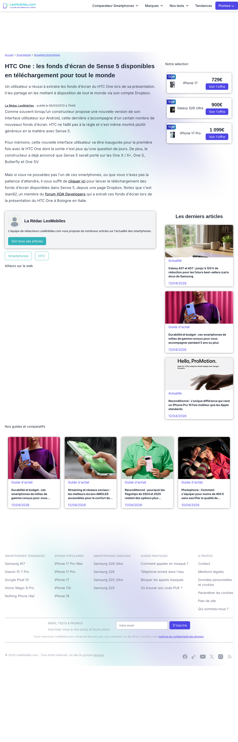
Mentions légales (211, 572)
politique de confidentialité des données (181, 636)
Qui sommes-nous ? (213, 609)
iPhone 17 (62, 580)
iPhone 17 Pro (65, 572)
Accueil (9, 54)
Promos (226, 6)
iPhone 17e (63, 588)
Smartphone (24, 54)
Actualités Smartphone (47, 54)
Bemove (98, 655)
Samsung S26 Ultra (108, 564)
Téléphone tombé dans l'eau (162, 572)
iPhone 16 (62, 596)
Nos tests (179, 6)
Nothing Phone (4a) (20, 596)
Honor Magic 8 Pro (19, 588)
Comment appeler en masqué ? (164, 564)
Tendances (203, 6)
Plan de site (207, 601)
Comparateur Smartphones (115, 6)
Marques (154, 6)
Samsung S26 (104, 572)
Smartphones (18, 256)
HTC (41, 256)
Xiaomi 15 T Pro (17, 572)
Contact (204, 564)
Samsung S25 (104, 588)
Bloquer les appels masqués (162, 580)
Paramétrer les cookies (215, 593)
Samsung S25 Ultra (108, 580)
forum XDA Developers (65, 194)
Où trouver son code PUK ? (161, 588)
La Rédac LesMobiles (19, 105)
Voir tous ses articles (27, 241)
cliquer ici (77, 181)
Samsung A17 (15, 564)
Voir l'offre (217, 87)
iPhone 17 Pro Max (69, 564)
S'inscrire (180, 625)
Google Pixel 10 (17, 580)
